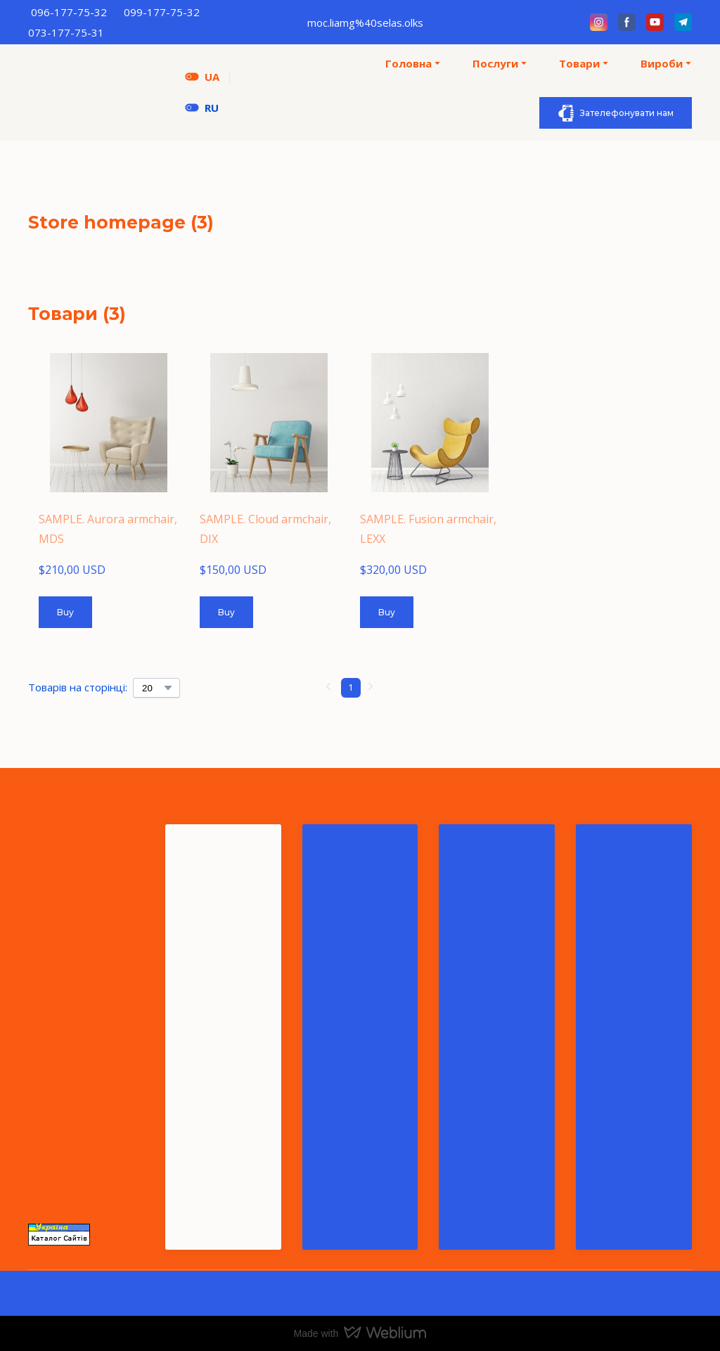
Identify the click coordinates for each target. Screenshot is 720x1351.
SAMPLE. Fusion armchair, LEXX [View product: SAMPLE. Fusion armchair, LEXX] (428, 528)
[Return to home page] (96, 92)
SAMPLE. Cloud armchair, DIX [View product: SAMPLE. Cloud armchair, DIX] (265, 528)
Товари (579, 63)
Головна (408, 63)
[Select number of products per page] (156, 688)
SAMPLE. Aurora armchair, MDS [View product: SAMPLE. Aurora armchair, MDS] (108, 528)
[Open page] (192, 108)
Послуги (495, 63)
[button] (599, 22)
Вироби (662, 63)
